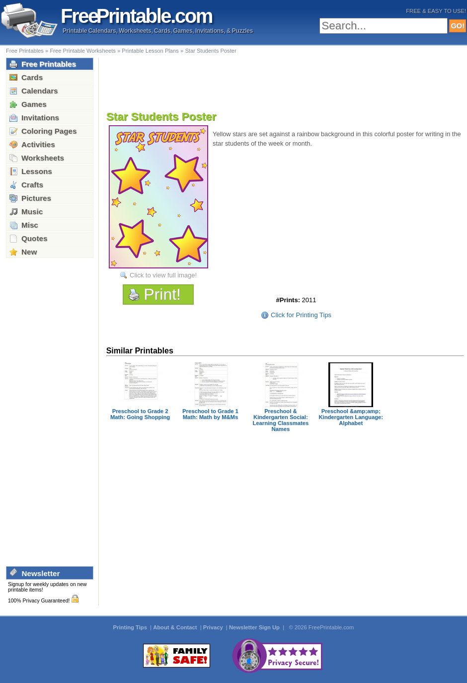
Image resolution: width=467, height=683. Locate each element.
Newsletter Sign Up (255, 627)
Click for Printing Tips (301, 315)
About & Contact (175, 627)
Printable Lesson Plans (150, 51)
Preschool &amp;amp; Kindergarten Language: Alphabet (350, 417)
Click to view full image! (163, 275)
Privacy (214, 627)
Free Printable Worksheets (82, 51)
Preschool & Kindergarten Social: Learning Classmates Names (280, 420)
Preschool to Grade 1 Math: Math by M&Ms (210, 414)
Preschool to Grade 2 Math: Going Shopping (140, 414)
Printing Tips (131, 627)
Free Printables (25, 51)
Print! (162, 294)
